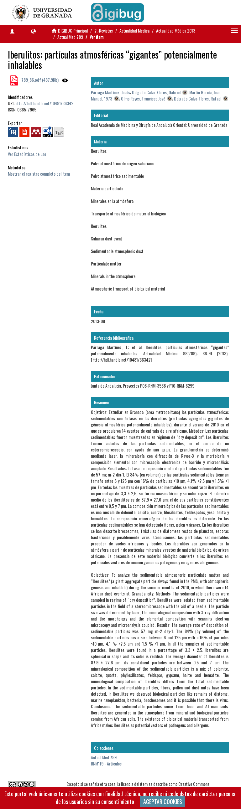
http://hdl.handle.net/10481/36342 (44, 103)
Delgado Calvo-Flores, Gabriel (156, 92)
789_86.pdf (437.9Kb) (39, 79)
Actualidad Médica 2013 (175, 30)
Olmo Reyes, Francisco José (143, 98)
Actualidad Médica (134, 30)
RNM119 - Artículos (106, 763)
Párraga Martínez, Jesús (110, 92)
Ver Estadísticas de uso (27, 154)
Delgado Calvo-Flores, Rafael (197, 98)
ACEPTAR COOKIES (162, 801)
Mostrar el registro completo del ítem (39, 173)
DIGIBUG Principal (73, 30)
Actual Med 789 (70, 36)
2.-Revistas (103, 30)
